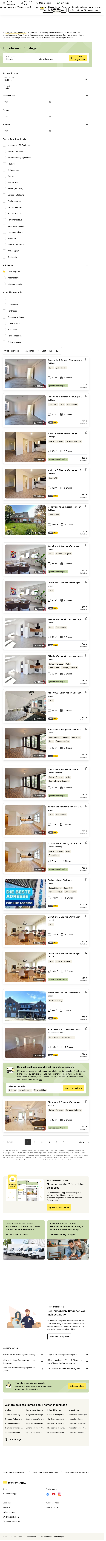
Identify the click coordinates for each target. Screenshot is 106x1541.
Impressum (31, 1537)
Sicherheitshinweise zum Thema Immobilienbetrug (26, 1156)
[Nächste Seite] (84, 1143)
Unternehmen (9, 1513)
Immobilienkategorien (46, 292)
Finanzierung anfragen (62, 1235)
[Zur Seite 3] (42, 1143)
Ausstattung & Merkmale (46, 139)
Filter (56, 350)
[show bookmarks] (84, 350)
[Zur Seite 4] (49, 1143)
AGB (5, 1537)
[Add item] (86, 360)
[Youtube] (54, 1495)
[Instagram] (59, 1495)
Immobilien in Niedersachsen (43, 1473)
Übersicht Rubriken (11, 1522)
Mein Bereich (43, 2)
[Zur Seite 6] (63, 1143)
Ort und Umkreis (46, 73)
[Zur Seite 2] (35, 1143)
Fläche (46, 110)
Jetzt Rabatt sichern (17, 1235)
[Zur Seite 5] (56, 1143)
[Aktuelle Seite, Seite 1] (28, 1143)
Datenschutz (16, 1537)
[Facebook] (48, 1495)
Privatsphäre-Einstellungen (52, 1537)
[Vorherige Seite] (8, 1142)
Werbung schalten (11, 1518)
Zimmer (46, 124)
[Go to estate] (46, 374)
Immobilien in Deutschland (14, 1473)
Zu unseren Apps (10, 1494)
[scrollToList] (78, 58)
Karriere (6, 1508)
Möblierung (46, 265)
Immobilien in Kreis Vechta (74, 1473)
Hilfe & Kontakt (53, 1508)
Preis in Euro (46, 95)
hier (40, 1080)
